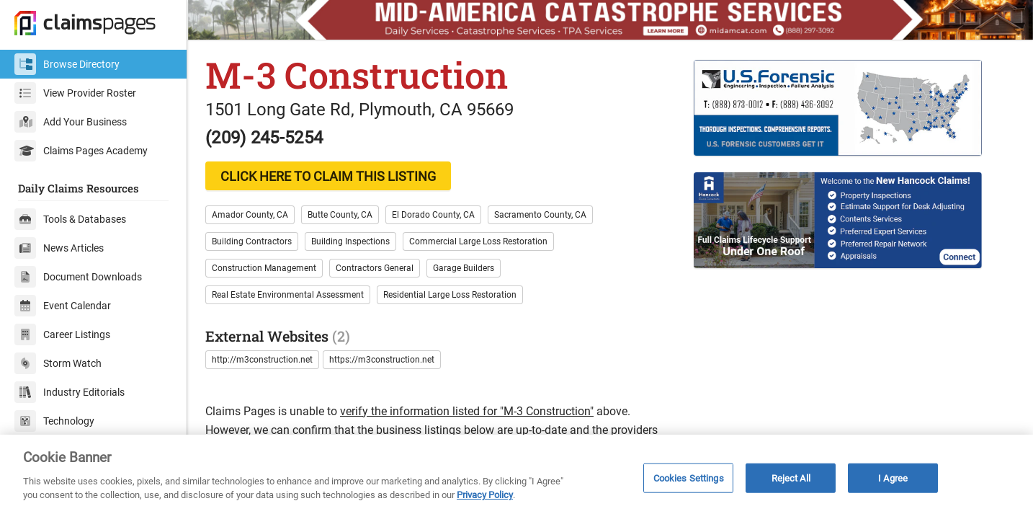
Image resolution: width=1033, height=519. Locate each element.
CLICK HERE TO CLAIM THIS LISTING (328, 176)
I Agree (893, 477)
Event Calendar (62, 305)
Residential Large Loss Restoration (449, 295)
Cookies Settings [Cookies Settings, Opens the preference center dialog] (688, 477)
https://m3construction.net (381, 360)
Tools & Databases (70, 219)
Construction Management (264, 268)
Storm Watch (58, 363)
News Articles (59, 248)
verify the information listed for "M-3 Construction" (467, 411)
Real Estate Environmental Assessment (288, 295)
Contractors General (374, 268)
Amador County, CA (250, 215)
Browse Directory (67, 64)
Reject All (791, 477)
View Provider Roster (75, 93)
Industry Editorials (69, 392)
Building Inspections (350, 241)
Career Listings (62, 334)
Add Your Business (70, 122)
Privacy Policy (485, 494)
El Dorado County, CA (433, 215)
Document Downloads (78, 277)
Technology (54, 421)
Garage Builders (463, 268)
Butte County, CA (340, 215)
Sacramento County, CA (540, 215)
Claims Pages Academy (81, 150)
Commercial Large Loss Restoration (478, 241)
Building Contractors (252, 241)
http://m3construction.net (262, 360)
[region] (516, 477)
